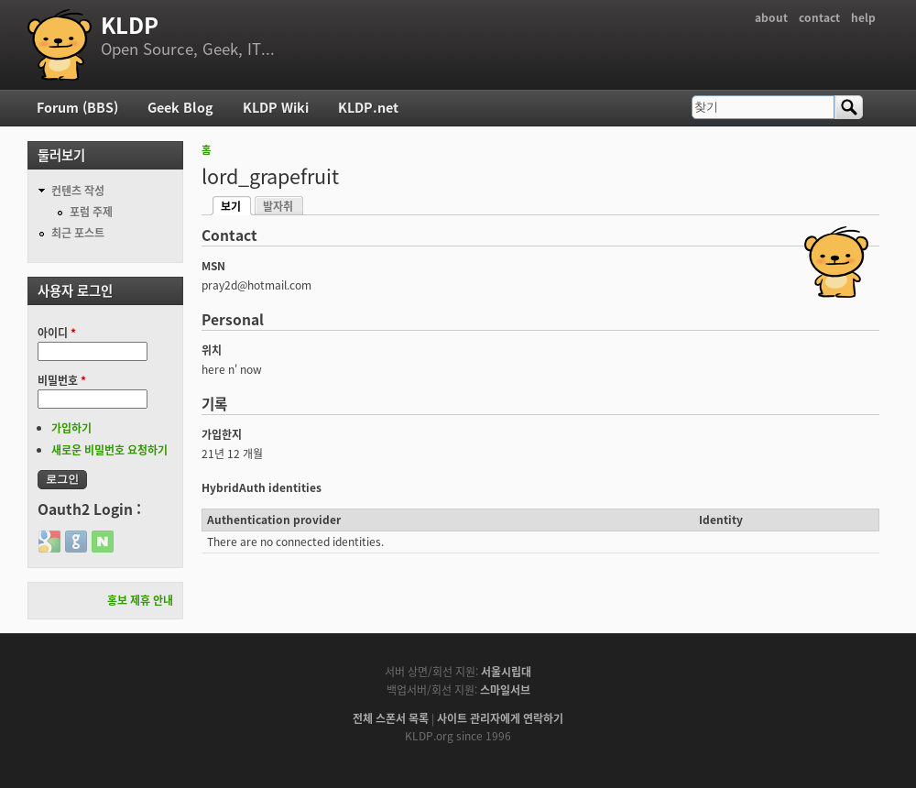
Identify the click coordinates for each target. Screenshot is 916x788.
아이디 (57, 332)
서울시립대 (506, 671)
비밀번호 (62, 380)
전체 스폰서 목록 (391, 718)
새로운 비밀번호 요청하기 (109, 450)
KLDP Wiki (276, 107)
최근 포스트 (77, 232)
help (863, 17)
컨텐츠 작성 (77, 190)
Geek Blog (180, 107)
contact (819, 17)
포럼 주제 (91, 211)
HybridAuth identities (262, 487)
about (771, 17)
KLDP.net (368, 107)
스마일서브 (505, 690)
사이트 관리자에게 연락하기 (500, 718)
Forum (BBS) (77, 107)
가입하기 (71, 428)
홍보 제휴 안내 (140, 600)
